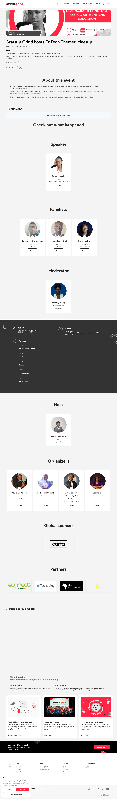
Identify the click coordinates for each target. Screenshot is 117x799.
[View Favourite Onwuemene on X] (32, 237)
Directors (18, 773)
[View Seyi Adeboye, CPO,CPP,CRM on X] (71, 489)
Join (58, 4)
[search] (103, 4)
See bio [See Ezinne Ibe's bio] (97, 506)
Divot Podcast (66, 771)
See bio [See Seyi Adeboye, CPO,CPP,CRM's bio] (71, 506)
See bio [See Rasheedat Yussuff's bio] (45, 506)
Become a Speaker (44, 769)
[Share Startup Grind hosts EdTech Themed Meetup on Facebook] (7, 67)
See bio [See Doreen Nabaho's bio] (58, 186)
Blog (64, 768)
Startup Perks (88, 4)
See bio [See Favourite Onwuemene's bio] (32, 251)
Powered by (103, 795)
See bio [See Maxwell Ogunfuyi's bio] (58, 251)
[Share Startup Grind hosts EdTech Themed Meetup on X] (12, 67)
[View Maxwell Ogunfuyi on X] (58, 237)
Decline (8, 789)
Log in (108, 4)
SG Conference (44, 766)
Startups (18, 769)
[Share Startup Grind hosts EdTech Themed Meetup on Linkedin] (16, 67)
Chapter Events (44, 768)
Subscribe (101, 747)
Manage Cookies (16, 794)
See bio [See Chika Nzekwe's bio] (84, 251)
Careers (88, 766)
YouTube (65, 769)
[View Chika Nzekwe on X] (85, 237)
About (97, 4)
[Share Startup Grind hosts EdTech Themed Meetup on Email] (20, 67)
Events (66, 4)
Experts (18, 768)
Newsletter (66, 766)
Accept (22, 789)
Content (76, 4)
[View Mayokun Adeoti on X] (19, 489)
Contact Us (89, 768)
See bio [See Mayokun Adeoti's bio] (19, 506)
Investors (18, 766)
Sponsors (18, 771)
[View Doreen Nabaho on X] (58, 172)
